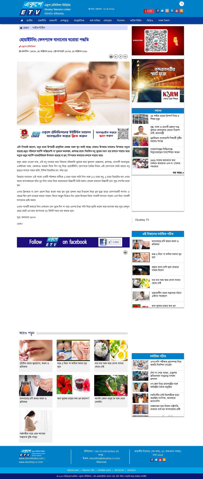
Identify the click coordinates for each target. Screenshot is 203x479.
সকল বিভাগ (165, 20)
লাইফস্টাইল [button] (137, 20)
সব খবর (178, 173)
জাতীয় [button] (31, 20)
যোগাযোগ (131, 470)
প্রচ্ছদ (24, 28)
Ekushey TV (142, 220)
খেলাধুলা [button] (109, 20)
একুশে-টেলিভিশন (85, 476)
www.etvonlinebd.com (31, 458)
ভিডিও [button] (151, 20)
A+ (125, 56)
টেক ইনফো (119, 470)
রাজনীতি (42, 20)
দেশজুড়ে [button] (65, 20)
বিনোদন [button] (122, 20)
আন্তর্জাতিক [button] (80, 20)
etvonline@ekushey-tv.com (105, 458)
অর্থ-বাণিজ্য (95, 20)
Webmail (101, 462)
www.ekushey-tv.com (31, 462)
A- (116, 56)
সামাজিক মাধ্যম (104, 470)
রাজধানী (53, 20)
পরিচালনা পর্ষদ (88, 470)
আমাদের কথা (73, 470)
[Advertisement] (73, 295)
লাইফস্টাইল (39, 28)
